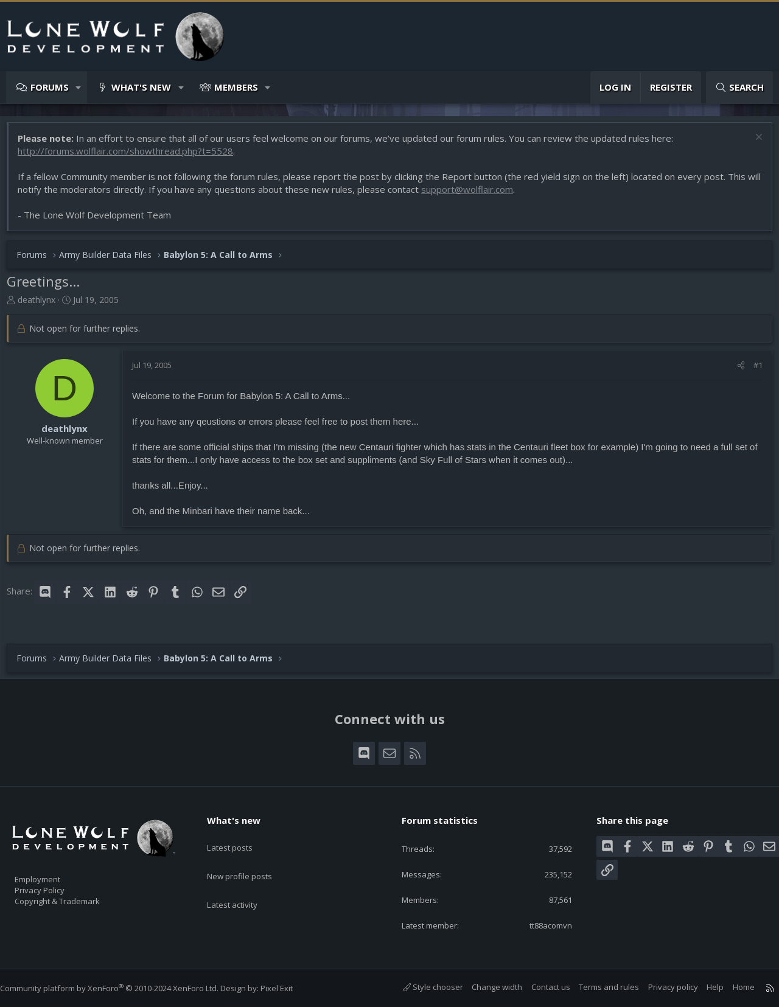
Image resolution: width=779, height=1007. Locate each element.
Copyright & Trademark (76, 897)
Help (702, 986)
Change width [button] (484, 986)
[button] (79, 87)
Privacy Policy (55, 884)
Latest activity (243, 882)
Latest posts (240, 835)
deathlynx (42, 306)
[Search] (739, 87)
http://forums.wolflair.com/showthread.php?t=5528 (131, 157)
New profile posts (251, 858)
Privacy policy (661, 986)
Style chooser (421, 986)
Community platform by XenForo (121, 988)
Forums (49, 87)
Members (236, 87)
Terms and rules (597, 986)
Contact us (538, 986)
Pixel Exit (289, 988)
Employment (53, 871)
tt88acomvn (540, 924)
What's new (141, 87)
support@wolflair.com (488, 195)
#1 (751, 371)
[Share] (735, 371)
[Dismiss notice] (751, 144)
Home (731, 986)
